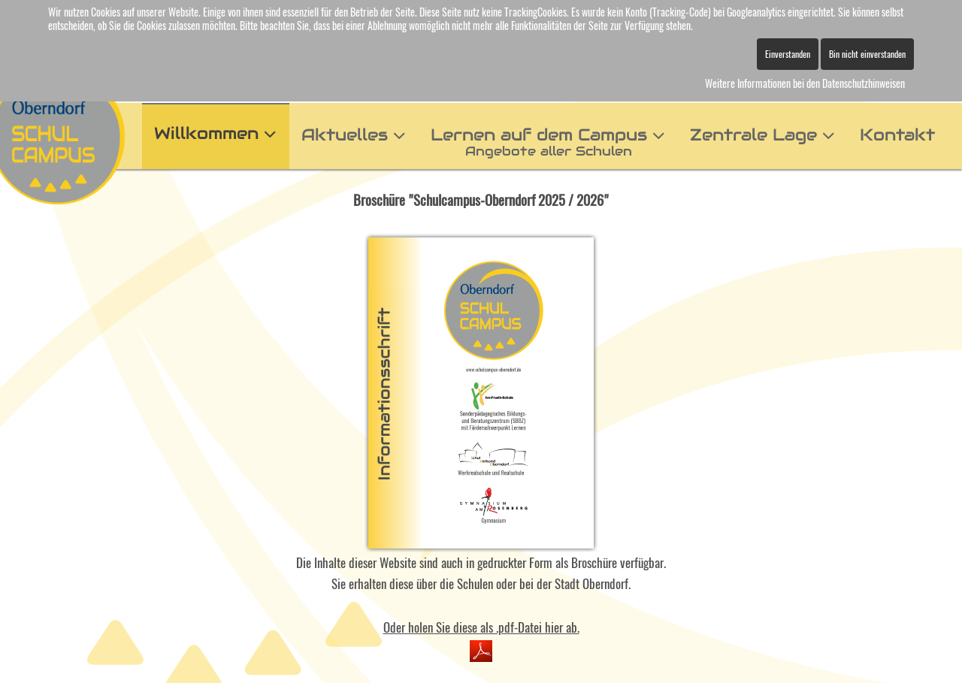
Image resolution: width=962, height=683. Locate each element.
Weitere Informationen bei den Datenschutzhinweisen (805, 83)
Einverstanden (787, 53)
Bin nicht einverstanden (867, 53)
